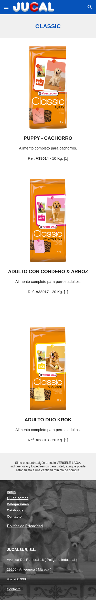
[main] (48, 26)
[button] (6, 7)
